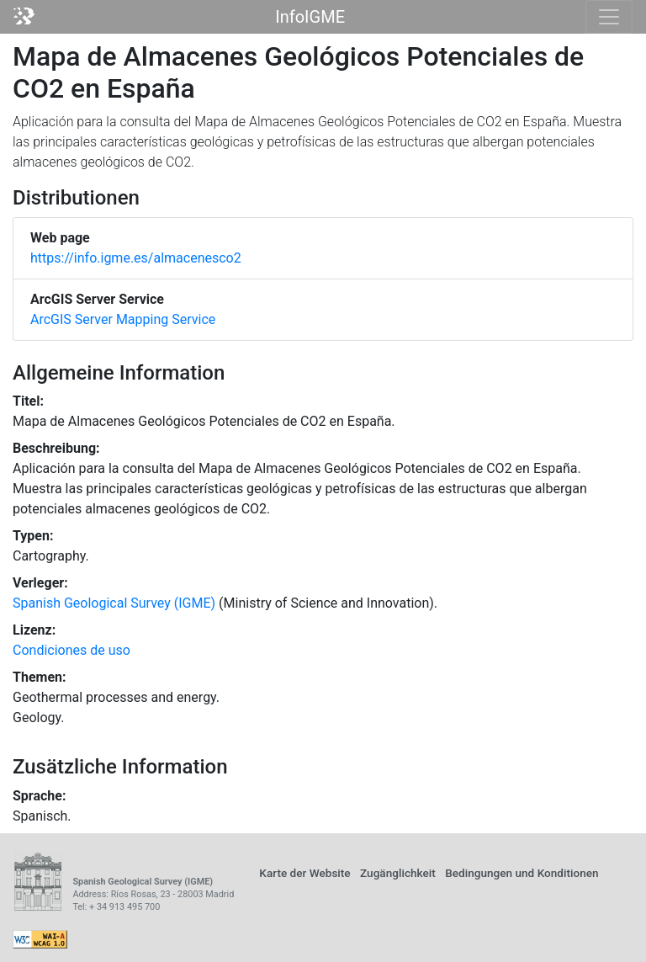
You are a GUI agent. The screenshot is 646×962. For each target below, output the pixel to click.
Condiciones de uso (71, 650)
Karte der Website (304, 873)
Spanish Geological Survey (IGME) (114, 603)
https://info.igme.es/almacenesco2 (135, 258)
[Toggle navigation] (609, 17)
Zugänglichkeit (398, 873)
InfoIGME (310, 17)
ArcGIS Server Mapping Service (122, 319)
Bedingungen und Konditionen (521, 873)
